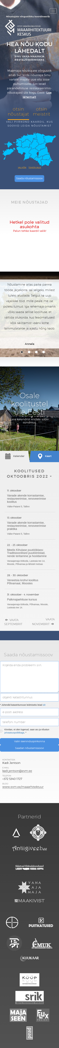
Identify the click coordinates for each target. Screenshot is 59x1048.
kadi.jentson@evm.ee (17, 770)
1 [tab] (22, 352)
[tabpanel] (29, 313)
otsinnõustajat (18, 111)
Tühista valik (34, 167)
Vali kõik (22, 167)
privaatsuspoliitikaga (14, 732)
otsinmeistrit (42, 111)
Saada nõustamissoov (29, 178)
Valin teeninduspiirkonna (29, 741)
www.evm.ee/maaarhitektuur (23, 786)
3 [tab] (36, 352)
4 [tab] (43, 352)
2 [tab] (29, 352)
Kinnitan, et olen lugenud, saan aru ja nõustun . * (24, 731)
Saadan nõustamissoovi (29, 748)
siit (44, 705)
